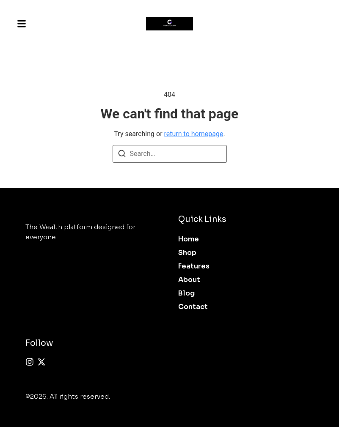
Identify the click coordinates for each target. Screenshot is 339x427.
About (189, 279)
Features (193, 266)
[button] (21, 23)
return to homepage (193, 134)
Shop (187, 252)
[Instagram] (29, 362)
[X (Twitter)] (41, 362)
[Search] (122, 155)
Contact (193, 306)
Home (188, 239)
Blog (186, 293)
